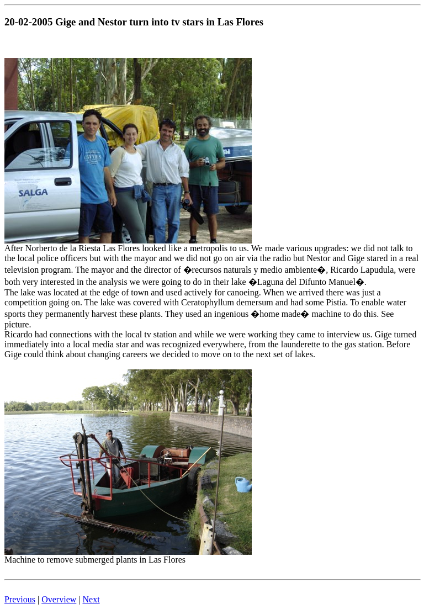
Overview (58, 599)
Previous (19, 599)
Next (91, 599)
